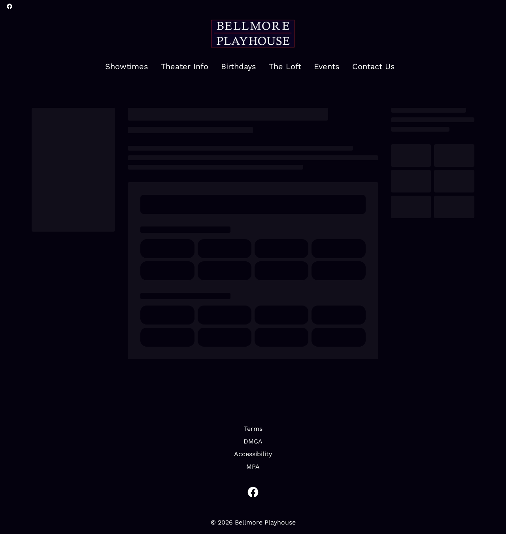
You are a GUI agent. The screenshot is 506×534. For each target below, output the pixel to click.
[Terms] (253, 429)
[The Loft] (285, 67)
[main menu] (250, 67)
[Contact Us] (373, 67)
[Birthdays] (238, 67)
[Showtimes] (126, 67)
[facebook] (9, 6)
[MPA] (253, 466)
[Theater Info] (184, 67)
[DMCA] (253, 441)
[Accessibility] (253, 454)
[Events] (327, 67)
